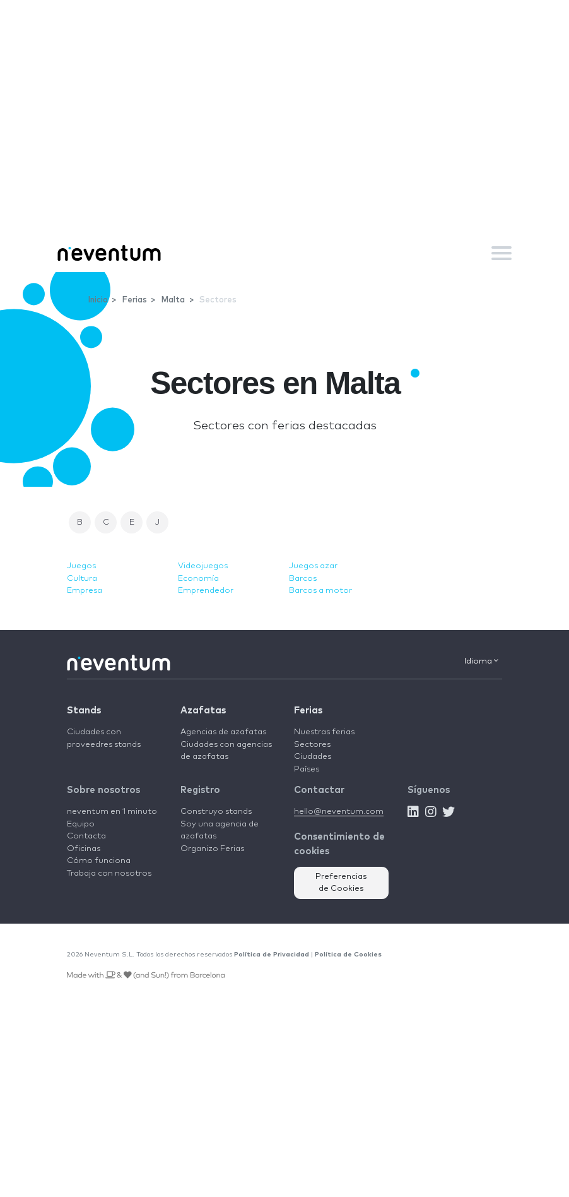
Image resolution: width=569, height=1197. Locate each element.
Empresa (84, 591)
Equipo (81, 824)
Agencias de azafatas (223, 732)
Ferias (308, 710)
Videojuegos (203, 566)
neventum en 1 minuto (112, 811)
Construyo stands (216, 811)
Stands (84, 710)
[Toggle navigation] (501, 253)
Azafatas (203, 710)
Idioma (481, 661)
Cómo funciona (99, 861)
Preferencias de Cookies (341, 882)
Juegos (81, 566)
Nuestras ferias (324, 732)
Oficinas (83, 849)
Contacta (86, 836)
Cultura (82, 579)
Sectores (312, 745)
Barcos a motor (320, 591)
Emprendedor (205, 591)
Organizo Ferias (212, 849)
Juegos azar (313, 566)
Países (306, 769)
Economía (198, 579)
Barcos (303, 579)
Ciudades (312, 757)
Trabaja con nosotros (109, 873)
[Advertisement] (284, 139)
